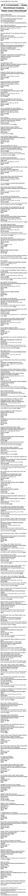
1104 (6, 303)
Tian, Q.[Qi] (20, 471)
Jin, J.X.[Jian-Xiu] (10, 725)
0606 (7, 151)
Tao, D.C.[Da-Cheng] (12, 282)
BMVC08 (3, 807)
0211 (7, 29)
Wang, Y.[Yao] (4, 664)
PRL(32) (2, 376)
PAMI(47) (3, 694)
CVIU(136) (3, 476)
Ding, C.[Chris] (20, 764)
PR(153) (2, 682)
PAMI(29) (3, 219)
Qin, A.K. (19, 98)
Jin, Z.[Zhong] (9, 756)
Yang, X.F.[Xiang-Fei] (5, 639)
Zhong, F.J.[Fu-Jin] (5, 447)
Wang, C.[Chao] (20, 270)
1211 (8, 141)
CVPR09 (2, 779)
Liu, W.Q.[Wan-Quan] (9, 678)
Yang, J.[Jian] (4, 25)
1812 (7, 560)
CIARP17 (3, 719)
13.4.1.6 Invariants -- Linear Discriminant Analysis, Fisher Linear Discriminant (14, 8)
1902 (6, 569)
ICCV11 (2, 770)
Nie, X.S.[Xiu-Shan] (5, 337)
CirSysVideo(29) (4, 568)
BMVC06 (3, 251)
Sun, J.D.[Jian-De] (19, 337)
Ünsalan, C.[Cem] (5, 871)
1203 (7, 432)
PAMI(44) (3, 593)
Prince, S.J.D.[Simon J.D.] (6, 398)
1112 (7, 377)
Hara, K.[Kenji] (11, 318)
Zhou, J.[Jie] (22, 627)
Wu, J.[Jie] (22, 207)
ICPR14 (2, 131)
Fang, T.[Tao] (11, 176)
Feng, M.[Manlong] (13, 676)
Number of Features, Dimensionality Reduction (16, 22)
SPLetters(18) (4, 342)
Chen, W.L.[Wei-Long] (6, 33)
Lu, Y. (2, 576)
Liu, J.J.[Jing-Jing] (5, 676)
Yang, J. (5, 544)
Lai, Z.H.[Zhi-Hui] (15, 627)
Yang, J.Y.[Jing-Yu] (11, 25)
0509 (7, 172)
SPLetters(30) (4, 644)
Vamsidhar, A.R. (4, 784)
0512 (7, 180)
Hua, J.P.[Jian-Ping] (14, 456)
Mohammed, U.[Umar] (6, 400)
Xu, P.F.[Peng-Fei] (23, 822)
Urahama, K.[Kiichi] (20, 318)
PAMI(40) (3, 525)
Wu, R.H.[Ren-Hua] (15, 747)
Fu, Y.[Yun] (20, 398)
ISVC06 (2, 826)
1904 (6, 581)
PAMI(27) (3, 93)
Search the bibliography (6, 892)
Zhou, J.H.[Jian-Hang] (5, 652)
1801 (6, 549)
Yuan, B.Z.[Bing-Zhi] (13, 735)
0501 (7, 104)
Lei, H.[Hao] (11, 601)
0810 (8, 313)
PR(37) (2, 67)
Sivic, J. (7, 803)
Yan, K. (16, 565)
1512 (7, 502)
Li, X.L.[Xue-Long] (8, 589)
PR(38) (2, 84)
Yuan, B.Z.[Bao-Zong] (12, 157)
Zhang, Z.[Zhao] (4, 390)
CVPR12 (2, 483)
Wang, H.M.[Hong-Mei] (15, 588)
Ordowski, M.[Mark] (5, 72)
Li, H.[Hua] (3, 688)
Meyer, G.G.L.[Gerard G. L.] (17, 72)
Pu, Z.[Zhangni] (10, 690)
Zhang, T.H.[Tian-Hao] (6, 309)
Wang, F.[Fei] (18, 601)
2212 (6, 595)
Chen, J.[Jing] (15, 359)
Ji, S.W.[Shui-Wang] (5, 812)
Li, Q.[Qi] (10, 63)
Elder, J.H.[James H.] (16, 400)
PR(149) (2, 658)
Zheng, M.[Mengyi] (15, 639)
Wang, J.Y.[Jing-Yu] (5, 588)
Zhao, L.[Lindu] (20, 506)
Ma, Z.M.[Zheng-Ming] (6, 359)
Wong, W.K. (21, 576)
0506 (8, 95)
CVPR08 (2, 816)
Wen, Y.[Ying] (4, 745)
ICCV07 (2, 421)
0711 (7, 231)
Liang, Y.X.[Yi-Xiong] (5, 167)
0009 (6, 876)
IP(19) (2, 286)
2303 (6, 620)
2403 (7, 659)
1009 (6, 752)
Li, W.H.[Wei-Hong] (7, 168)
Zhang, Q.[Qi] (14, 652)
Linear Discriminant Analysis (9, 16)
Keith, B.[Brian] (14, 715)
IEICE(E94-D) (3, 322)
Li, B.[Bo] (3, 270)
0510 (7, 38)
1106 (6, 492)
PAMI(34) (3, 402)
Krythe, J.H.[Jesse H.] (5, 127)
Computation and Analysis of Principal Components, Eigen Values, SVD (11, 19)
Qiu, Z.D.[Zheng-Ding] (14, 196)
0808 (7, 277)
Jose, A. (2, 703)
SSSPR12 (3, 140)
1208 (6, 485)
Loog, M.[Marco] (17, 108)
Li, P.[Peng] (15, 398)
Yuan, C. (5, 576)
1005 (6, 415)
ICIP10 (2, 751)
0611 (7, 201)
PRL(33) (2, 431)
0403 (7, 68)
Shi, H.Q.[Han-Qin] (5, 554)
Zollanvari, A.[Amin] (5, 456)
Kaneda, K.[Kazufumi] (15, 736)
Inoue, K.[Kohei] (4, 318)
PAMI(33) (3, 302)
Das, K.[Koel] (3, 224)
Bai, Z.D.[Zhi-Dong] (18, 688)
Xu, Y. (24, 565)
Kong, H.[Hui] (4, 822)
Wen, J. (2, 565)
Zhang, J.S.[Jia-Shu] (13, 447)
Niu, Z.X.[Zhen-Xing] (5, 471)
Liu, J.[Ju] (12, 337)
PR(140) (2, 632)
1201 (6, 771)
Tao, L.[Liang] (13, 554)
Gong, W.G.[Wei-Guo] (15, 167)
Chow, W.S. (11, 390)
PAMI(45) (3, 619)
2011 (6, 708)
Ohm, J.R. (15, 703)
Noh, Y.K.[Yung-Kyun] (5, 518)
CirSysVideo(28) (4, 548)
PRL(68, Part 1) (4, 501)
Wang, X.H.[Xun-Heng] (22, 745)
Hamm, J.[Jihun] (14, 518)
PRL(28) (2, 240)
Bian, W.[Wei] (4, 282)
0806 (6, 818)
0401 (7, 77)
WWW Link (3, 323)
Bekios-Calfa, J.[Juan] (5, 715)
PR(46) (2, 462)
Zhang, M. (10, 703)
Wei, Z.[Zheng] (4, 506)
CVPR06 (2, 844)
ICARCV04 (3, 57)
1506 (7, 478)
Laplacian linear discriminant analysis (13, 267)
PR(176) (2, 607)
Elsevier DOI (3, 29)
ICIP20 (2, 707)
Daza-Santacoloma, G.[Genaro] (8, 370)
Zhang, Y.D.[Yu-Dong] (5, 747)
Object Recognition (21, 16)
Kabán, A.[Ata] (16, 427)
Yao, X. (15, 98)
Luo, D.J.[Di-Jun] (4, 764)
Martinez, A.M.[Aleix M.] (15, 840)
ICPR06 (2, 209)
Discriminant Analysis (10, 21)
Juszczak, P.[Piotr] (5, 831)
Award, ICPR (3, 442)
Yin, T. (19, 544)
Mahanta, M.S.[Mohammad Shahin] (9, 495)
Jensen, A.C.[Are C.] (13, 136)
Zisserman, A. (12, 803)
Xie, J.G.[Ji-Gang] (4, 196)
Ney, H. (7, 862)
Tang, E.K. (3, 98)
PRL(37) (2, 121)
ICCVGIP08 (3, 788)
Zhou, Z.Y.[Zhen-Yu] (11, 745)
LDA (1, 16)
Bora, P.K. (10, 784)
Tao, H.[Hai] (10, 237)
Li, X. (12, 576)
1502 (6, 731)
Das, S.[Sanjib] (16, 784)
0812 (6, 294)
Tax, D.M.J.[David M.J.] (14, 831)
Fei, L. (13, 565)
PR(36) (2, 28)
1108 (7, 365)
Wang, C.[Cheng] (11, 664)
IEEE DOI (3, 50)
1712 (6, 526)
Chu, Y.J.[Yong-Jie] (12, 506)
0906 (6, 780)
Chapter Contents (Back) (6, 14)
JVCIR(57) (3, 558)
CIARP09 (3, 384)
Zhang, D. (16, 576)
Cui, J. (10, 565)
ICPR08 (2, 293)
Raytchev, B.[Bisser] (5, 736)
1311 (6, 356)
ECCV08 (2, 311)
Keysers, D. (3, 862)
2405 (6, 670)
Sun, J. (5, 350)
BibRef (2, 30)
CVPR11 (2, 490)
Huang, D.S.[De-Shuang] (11, 270)
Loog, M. (15, 145)
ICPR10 (2, 439)
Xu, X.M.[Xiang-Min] (14, 724)
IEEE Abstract (4, 95)
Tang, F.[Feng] (4, 237)
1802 (8, 720)
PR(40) (2, 200)
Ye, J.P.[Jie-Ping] (4, 63)
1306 (7, 463)
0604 (6, 50)
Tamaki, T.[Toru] (4, 735)
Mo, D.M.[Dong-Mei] (5, 627)
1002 (6, 287)
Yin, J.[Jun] (3, 756)
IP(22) (2, 451)
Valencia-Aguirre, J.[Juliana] (19, 369)
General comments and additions (8, 889)
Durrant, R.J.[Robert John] (7, 427)
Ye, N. (16, 544)
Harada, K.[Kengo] (22, 735)
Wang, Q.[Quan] (4, 601)
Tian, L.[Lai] (12, 615)
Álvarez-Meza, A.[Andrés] (6, 369)
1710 (8, 513)
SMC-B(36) (3, 49)
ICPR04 (2, 866)
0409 (6, 867)
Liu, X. (2, 350)
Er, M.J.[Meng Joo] (15, 33)
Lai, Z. (9, 576)
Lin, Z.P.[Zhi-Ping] (9, 603)
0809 (6, 808)
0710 (6, 423)
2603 (7, 608)
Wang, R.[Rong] (18, 615)
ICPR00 (2, 875)
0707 (6, 220)
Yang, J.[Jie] (24, 309)
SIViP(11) (3, 512)
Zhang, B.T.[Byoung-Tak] (12, 520)
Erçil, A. (11, 871)
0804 (7, 265)
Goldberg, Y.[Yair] (5, 793)
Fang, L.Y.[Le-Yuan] (15, 654)
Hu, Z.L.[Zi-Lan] (4, 260)
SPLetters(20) (4, 354)
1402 (7, 123)
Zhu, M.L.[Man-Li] (5, 840)
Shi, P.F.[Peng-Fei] (19, 176)
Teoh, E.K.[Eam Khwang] (13, 822)
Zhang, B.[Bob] (7, 654)
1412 (6, 132)
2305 (7, 634)
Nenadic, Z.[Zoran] (5, 215)
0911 (8, 385)
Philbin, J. (3, 803)
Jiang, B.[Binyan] (20, 664)
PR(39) (2, 149)
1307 (6, 452)
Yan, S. (6, 703)
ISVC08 (2, 798)
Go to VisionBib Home (6, 1)
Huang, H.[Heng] (12, 764)
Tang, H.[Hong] (4, 176)
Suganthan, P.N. (9, 98)
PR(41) (2, 229)
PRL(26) (2, 37)
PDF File (2, 252)
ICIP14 (2, 729)
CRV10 (2, 413)
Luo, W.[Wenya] (9, 688)
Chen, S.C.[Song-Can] (5, 81)
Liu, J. (8, 350)
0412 (6, 59)
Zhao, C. (13, 544)
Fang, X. (6, 565)
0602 (6, 856)
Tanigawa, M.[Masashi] (6, 850)
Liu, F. (9, 544)
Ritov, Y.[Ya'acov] (13, 793)
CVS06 (2, 855)
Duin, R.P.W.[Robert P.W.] (11, 832)
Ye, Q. (2, 544)
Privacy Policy (14, 1)
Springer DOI (3, 141)
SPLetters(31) (4, 668)
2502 (6, 695)
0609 (6, 211)
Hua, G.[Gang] (13, 471)
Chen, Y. (20, 565)
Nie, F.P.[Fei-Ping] (17, 603)
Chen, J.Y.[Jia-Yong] (5, 724)
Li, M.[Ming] (3, 157)
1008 (6, 440)
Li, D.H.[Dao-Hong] (15, 81)
